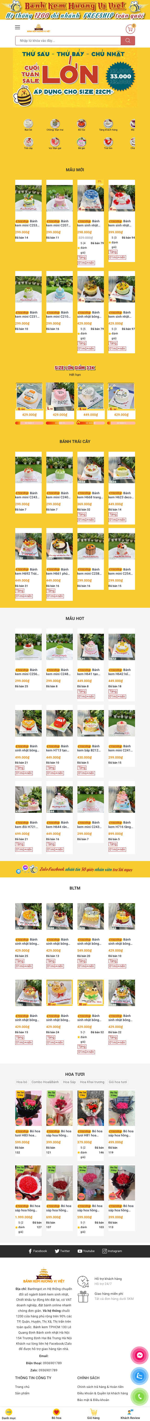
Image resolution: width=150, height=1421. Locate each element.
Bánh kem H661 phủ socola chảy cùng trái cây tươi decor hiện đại (59, 572)
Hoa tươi (75, 1074)
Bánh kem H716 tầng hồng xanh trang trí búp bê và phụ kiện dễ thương (121, 825)
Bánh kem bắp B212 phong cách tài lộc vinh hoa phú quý (89, 749)
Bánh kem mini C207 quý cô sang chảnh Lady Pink (58, 224)
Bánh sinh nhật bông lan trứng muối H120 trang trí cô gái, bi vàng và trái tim (58, 1018)
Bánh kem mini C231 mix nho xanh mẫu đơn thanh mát (26, 315)
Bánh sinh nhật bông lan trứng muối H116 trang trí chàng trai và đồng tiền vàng (88, 1018)
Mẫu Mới (75, 170)
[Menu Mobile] (17, 26)
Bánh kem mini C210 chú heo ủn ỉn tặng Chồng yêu (57, 315)
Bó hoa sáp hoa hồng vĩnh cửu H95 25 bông (58, 1208)
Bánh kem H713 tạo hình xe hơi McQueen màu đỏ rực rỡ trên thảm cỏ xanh (59, 749)
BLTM (75, 888)
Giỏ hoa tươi (118, 1082)
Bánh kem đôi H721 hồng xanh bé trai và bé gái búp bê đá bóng (28, 825)
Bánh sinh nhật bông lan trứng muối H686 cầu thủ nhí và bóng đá (121, 1018)
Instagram (113, 1251)
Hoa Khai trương (92, 1082)
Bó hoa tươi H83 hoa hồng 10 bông (27, 1134)
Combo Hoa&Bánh (45, 1082)
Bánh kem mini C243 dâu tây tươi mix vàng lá (27, 495)
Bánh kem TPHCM (46, 1327)
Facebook (36, 1251)
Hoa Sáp (69, 1082)
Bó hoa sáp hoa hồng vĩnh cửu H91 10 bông (58, 1134)
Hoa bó (22, 1082)
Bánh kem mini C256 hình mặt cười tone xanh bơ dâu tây (28, 672)
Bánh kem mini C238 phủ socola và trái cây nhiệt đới (90, 572)
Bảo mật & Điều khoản (93, 1400)
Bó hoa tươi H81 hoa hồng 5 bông (90, 1134)
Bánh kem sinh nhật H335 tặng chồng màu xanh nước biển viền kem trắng (90, 224)
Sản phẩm (22, 1393)
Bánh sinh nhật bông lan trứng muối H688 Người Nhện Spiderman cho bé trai (59, 942)
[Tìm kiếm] (128, 40)
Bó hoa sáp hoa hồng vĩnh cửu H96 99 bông (27, 1208)
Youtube (86, 1251)
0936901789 (52, 1363)
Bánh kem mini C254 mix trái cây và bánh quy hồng (120, 572)
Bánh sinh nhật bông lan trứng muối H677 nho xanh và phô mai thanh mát (28, 942)
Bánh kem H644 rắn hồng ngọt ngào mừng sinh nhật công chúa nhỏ (57, 825)
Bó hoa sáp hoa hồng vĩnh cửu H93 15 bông (121, 1134)
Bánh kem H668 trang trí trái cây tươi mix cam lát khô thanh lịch (89, 495)
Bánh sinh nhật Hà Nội (53, 1333)
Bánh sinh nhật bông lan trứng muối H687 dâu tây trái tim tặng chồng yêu (27, 1018)
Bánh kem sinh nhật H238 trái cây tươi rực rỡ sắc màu (122, 315)
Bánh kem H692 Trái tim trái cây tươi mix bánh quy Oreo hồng (26, 572)
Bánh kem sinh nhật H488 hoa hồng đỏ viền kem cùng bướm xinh (122, 224)
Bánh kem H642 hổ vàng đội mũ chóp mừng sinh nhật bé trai (122, 672)
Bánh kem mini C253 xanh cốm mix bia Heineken (28, 224)
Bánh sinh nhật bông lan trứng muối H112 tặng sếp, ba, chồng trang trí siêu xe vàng (88, 315)
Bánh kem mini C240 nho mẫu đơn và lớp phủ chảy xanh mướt (58, 495)
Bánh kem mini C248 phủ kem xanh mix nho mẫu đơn (59, 672)
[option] (75, 77)
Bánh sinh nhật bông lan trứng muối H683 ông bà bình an (122, 942)
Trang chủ (22, 1387)
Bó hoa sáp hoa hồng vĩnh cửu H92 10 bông (121, 1208)
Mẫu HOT (75, 618)
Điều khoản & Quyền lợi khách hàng (103, 1393)
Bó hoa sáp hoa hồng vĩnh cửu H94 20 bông (90, 1208)
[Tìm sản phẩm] (68, 40)
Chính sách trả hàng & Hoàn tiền (101, 1387)
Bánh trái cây (75, 441)
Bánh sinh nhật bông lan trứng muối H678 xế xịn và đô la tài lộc (90, 942)
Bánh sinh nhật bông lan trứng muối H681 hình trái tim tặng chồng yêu (28, 749)
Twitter (62, 1251)
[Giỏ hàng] (130, 29)
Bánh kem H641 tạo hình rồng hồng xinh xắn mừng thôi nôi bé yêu (88, 672)
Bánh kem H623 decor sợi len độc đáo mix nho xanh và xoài (121, 495)
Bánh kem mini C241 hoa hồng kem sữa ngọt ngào (120, 749)
